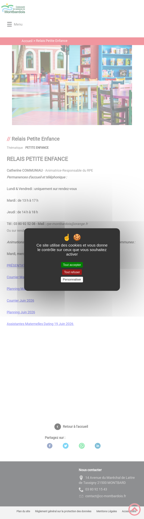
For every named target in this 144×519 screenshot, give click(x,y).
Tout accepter (72, 264)
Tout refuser (72, 272)
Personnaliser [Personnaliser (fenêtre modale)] (72, 279)
